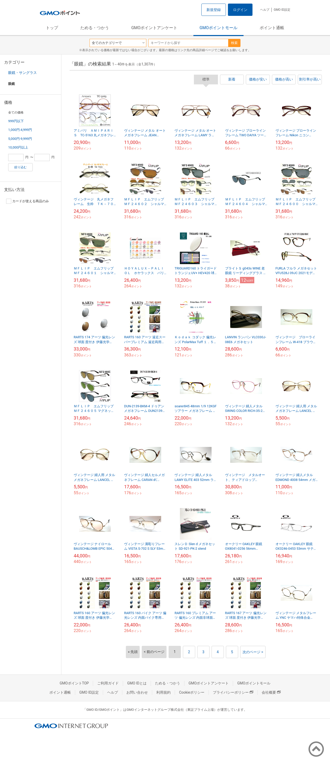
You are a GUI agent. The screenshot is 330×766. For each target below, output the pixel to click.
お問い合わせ (137, 692)
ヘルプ (264, 10)
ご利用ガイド (108, 683)
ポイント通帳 (272, 27)
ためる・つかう (94, 27)
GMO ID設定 (282, 10)
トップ (52, 27)
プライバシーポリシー (233, 692)
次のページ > (253, 652)
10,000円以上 (18, 147)
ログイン (240, 10)
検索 (234, 43)
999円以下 (16, 121)
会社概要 (271, 692)
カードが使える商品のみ (27, 201)
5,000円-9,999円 (20, 139)
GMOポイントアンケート (154, 27)
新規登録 (213, 10)
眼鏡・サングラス (22, 73)
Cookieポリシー (191, 692)
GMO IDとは (137, 683)
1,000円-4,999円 (20, 130)
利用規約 (163, 692)
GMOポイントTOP (74, 683)
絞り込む (20, 167)
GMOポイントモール (218, 27)
